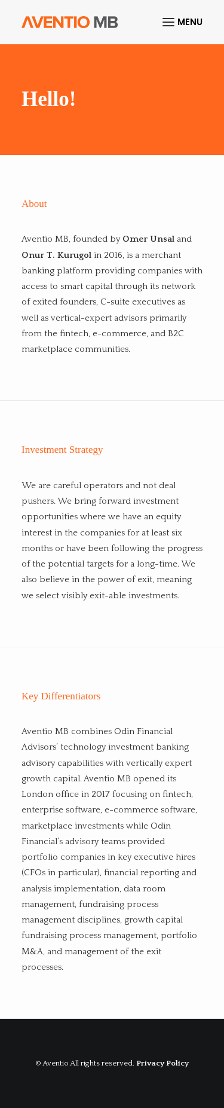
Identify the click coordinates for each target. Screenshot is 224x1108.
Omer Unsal (148, 239)
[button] (182, 22)
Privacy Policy (162, 1063)
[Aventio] (70, 22)
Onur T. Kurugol (56, 255)
